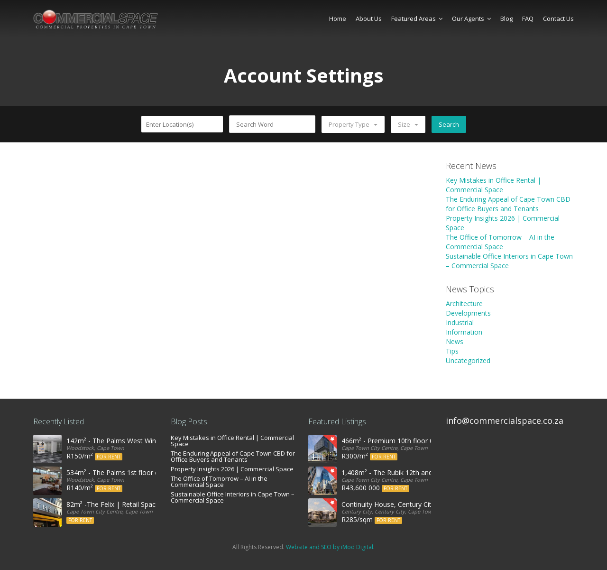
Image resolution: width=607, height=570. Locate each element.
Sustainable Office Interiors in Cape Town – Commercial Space (232, 497)
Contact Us (558, 18)
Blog (506, 18)
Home (337, 18)
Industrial (460, 322)
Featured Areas (416, 18)
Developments (468, 313)
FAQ (527, 18)
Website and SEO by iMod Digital (329, 547)
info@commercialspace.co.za (504, 420)
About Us (369, 18)
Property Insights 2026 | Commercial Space (232, 469)
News (454, 341)
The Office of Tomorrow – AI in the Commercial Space (500, 242)
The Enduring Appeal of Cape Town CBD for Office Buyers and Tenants (508, 204)
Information (464, 331)
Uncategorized (468, 360)
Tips (452, 350)
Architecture (464, 303)
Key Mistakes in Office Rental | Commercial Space (493, 185)
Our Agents (471, 18)
